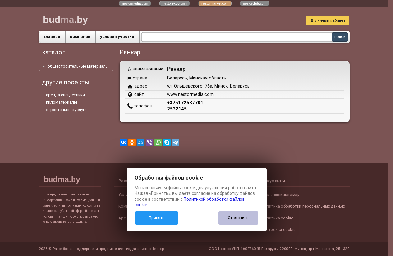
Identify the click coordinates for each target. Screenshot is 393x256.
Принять (157, 217)
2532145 (177, 109)
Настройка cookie (278, 229)
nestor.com (135, 3)
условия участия (117, 36)
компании (80, 36)
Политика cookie (277, 218)
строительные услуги (66, 109)
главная (52, 36)
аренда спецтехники (65, 94)
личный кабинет (330, 20)
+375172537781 (185, 103)
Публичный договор (280, 194)
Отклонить (238, 217)
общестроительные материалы (78, 66)
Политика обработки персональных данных (303, 206)
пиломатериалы (61, 102)
